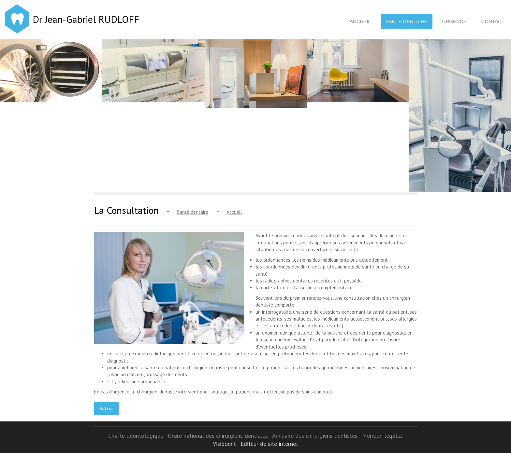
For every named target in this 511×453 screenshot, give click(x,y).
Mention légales (382, 435)
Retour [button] (106, 408)
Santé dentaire (407, 21)
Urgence (454, 21)
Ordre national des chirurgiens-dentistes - (220, 435)
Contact (492, 21)
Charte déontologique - (138, 435)
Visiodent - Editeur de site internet (255, 443)
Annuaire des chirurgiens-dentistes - (317, 435)
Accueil (360, 21)
